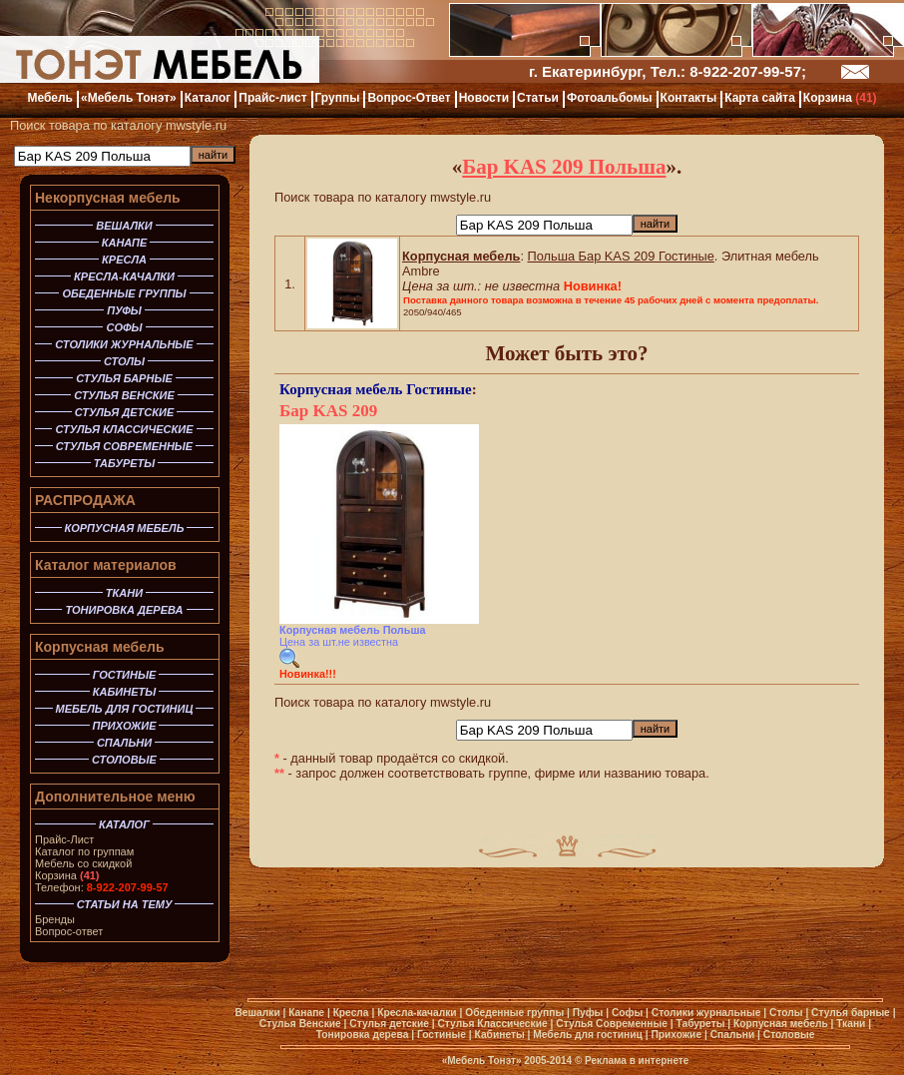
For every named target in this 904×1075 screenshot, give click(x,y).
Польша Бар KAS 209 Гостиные (621, 256)
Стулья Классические (492, 1023)
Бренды (55, 919)
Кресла (351, 1012)
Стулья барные (850, 1012)
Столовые (789, 1034)
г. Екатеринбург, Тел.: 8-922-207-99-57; (667, 71)
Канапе (306, 1012)
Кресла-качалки (416, 1012)
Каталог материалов (106, 565)
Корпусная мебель (100, 647)
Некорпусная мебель (108, 198)
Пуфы (588, 1012)
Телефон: (102, 887)
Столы (786, 1012)
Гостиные (438, 389)
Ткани (850, 1023)
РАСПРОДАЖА (85, 500)
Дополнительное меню (115, 797)
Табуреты (700, 1023)
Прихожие (676, 1034)
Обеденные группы (514, 1012)
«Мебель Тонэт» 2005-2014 (507, 1060)
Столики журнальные (706, 1012)
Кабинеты (500, 1034)
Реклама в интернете (636, 1060)
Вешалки (256, 1012)
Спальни (732, 1034)
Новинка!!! (307, 674)
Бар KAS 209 (328, 410)
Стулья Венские (300, 1023)
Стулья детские (389, 1023)
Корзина (67, 875)
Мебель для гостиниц (588, 1034)
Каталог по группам (84, 851)
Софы (627, 1012)
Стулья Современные (612, 1023)
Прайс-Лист (64, 839)
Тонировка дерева (362, 1034)
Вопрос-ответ (69, 931)
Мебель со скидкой (83, 863)
